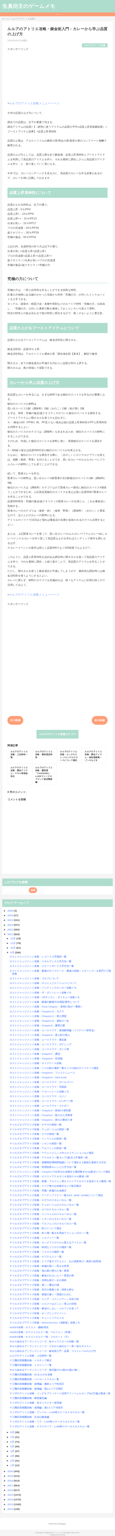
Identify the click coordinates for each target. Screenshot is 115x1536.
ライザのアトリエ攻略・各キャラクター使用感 (36, 1402)
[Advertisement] (57, 73)
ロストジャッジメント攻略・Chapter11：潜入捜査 (38, 1016)
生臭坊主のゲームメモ (28, 6)
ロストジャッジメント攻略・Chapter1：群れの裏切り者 (41, 1119)
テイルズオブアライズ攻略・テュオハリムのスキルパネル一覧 (44, 1204)
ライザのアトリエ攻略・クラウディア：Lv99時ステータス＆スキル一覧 (49, 1426)
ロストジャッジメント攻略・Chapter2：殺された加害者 (41, 1115)
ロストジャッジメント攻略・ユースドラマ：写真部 (38, 1087)
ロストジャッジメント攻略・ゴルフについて (34, 978)
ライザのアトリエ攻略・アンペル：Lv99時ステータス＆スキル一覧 (47, 1412)
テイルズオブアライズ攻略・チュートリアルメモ (37, 1318)
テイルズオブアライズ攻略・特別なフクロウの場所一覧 (40, 1247)
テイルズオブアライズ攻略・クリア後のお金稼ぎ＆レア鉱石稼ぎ (45, 1186)
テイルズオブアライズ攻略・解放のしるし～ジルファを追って (44, 1308)
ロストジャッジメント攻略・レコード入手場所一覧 (38, 956)
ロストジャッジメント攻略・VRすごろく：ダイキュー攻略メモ (45, 997)
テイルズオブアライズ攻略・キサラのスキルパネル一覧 (40, 1200)
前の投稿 (99, 720)
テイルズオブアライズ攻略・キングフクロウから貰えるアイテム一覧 (48, 1242)
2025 (10, 915)
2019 (10, 1476)
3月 (12, 1456)
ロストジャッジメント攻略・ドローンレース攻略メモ (39, 1091)
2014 (10, 1499)
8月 (12, 1432)
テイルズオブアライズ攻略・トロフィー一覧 (34, 1237)
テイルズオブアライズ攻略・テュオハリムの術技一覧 (39, 1129)
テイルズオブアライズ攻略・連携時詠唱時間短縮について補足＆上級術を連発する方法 (58, 1162)
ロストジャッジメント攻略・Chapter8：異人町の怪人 (40, 1035)
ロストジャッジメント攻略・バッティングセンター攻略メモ (43, 987)
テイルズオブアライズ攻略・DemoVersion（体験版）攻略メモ (45, 1322)
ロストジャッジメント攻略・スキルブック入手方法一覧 (40, 961)
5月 (12, 1446)
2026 (10, 910)
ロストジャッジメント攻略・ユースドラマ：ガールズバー (42, 1082)
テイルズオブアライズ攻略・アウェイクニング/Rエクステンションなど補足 (52, 1152)
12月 (13, 938)
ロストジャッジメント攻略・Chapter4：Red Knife (38, 1077)
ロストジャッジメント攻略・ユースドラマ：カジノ (38, 1096)
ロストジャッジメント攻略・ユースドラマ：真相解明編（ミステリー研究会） (53, 1030)
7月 (12, 1437)
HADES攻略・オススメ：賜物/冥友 (29, 1327)
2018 (10, 1480)
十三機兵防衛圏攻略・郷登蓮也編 (28, 1398)
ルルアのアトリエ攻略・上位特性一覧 (31, 1355)
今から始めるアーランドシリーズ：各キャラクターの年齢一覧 (44, 1341)
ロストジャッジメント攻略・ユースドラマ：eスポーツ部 (41, 1101)
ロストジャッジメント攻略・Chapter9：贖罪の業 (37, 1025)
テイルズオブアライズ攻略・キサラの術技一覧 (36, 1124)
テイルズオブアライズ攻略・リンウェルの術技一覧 (38, 1138)
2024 (10, 920)
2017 (10, 1485)
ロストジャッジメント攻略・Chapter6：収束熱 (36, 1058)
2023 (10, 925)
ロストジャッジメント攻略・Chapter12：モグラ (37, 1011)
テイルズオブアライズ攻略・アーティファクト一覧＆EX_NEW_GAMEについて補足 (56, 1195)
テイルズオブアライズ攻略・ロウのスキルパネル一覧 (39, 1209)
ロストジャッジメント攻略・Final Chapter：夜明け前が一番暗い (46, 1006)
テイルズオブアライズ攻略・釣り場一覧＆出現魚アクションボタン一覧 (49, 1233)
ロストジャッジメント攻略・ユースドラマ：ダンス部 (39, 1049)
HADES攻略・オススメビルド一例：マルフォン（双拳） (41, 1332)
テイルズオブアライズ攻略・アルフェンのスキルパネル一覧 (43, 1223)
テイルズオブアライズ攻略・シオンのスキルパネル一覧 (40, 1219)
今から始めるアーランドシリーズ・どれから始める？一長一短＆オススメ (50, 1346)
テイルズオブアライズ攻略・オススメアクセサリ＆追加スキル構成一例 (49, 1176)
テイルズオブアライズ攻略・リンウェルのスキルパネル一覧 (43, 1214)
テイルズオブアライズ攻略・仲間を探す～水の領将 (38, 1280)
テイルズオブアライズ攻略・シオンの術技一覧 (36, 1143)
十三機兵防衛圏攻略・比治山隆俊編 (29, 1417)
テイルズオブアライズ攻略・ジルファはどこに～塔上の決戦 (43, 1303)
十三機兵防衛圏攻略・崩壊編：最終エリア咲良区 (37, 1384)
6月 (12, 1441)
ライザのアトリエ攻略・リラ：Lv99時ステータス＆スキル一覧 (45, 1421)
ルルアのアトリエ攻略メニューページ (34, 103)
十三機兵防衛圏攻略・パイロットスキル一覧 (34, 1379)
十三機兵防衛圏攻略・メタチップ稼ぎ (31, 1360)
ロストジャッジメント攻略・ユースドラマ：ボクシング (40, 1044)
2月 (12, 1460)
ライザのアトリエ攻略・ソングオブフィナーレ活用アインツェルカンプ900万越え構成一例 (60, 1393)
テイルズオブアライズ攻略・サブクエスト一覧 (36, 1256)
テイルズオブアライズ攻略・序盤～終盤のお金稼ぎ (38, 1190)
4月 (12, 1451)
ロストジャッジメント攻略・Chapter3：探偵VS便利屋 (40, 1110)
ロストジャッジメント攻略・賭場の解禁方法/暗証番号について (44, 1002)
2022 (10, 929)
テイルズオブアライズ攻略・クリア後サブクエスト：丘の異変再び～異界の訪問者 (55, 1261)
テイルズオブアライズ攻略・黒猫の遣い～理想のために (40, 1294)
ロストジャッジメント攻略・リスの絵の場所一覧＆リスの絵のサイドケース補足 (54, 1068)
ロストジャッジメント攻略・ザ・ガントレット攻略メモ (40, 992)
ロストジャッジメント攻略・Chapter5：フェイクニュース (42, 1072)
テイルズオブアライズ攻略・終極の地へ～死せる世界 (39, 1266)
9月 (12, 952)
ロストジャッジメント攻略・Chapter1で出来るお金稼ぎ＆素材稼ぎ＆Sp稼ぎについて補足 (60, 1171)
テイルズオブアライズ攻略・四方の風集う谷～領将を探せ (42, 1289)
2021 (10, 934)
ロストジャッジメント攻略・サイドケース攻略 (36, 1063)
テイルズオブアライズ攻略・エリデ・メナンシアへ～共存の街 (44, 1299)
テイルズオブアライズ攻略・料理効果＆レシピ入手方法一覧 (43, 1167)
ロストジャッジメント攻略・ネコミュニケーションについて (43, 983)
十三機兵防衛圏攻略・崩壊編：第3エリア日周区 (36, 1388)
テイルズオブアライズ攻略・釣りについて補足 (36, 1228)
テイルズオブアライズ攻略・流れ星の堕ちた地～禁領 (39, 1270)
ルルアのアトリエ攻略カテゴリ (57, 734)
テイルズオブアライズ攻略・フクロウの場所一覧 (37, 1251)
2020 (10, 1471)
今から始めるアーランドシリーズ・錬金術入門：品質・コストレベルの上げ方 (53, 1351)
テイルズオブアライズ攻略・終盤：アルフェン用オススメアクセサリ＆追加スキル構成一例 (60, 1181)
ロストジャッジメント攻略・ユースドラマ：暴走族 (38, 1039)
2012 (10, 1509)
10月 (13, 947)
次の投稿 (15, 720)
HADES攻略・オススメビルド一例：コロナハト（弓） (40, 1336)
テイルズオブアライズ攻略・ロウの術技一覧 (34, 1134)
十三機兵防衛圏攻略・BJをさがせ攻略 (31, 1374)
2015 (10, 1494)
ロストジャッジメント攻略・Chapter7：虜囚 (35, 1053)
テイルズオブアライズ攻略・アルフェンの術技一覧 (38, 1148)
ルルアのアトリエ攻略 (94, 45)
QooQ (62, 1535)
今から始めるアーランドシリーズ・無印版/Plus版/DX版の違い (44, 1369)
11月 (13, 943)
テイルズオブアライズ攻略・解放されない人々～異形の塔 (42, 1275)
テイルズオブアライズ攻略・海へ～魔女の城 (34, 1285)
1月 (12, 1465)
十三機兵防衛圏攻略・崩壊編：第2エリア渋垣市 (36, 1407)
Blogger (62, 1524)
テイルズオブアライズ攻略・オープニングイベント (38, 1313)
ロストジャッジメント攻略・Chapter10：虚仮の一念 (39, 1020)
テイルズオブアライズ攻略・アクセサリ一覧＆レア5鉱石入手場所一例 (49, 1157)
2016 (10, 1490)
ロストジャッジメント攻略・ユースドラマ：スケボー (39, 1105)
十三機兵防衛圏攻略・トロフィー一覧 (31, 1365)
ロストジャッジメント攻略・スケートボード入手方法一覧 (42, 966)
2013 (10, 1504)
